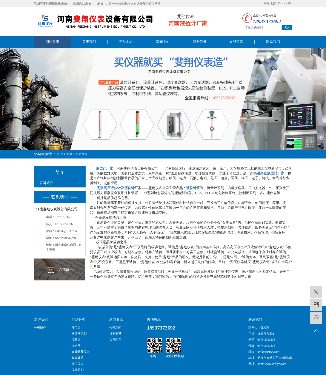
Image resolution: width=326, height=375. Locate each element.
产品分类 (78, 319)
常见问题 (115, 339)
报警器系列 (79, 333)
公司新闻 (115, 327)
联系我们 (273, 42)
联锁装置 (78, 357)
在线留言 (236, 42)
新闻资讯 (116, 319)
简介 (69, 154)
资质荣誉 (199, 42)
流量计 (76, 339)
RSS (280, 3)
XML (288, 3)
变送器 (76, 345)
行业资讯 (115, 333)
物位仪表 (78, 364)
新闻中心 (163, 42)
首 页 (60, 154)
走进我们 (41, 319)
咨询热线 (154, 319)
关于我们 (89, 42)
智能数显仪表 (81, 351)
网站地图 (270, 3)
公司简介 (46, 183)
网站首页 (52, 42)
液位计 (76, 327)
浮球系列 (78, 370)
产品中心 (126, 42)
